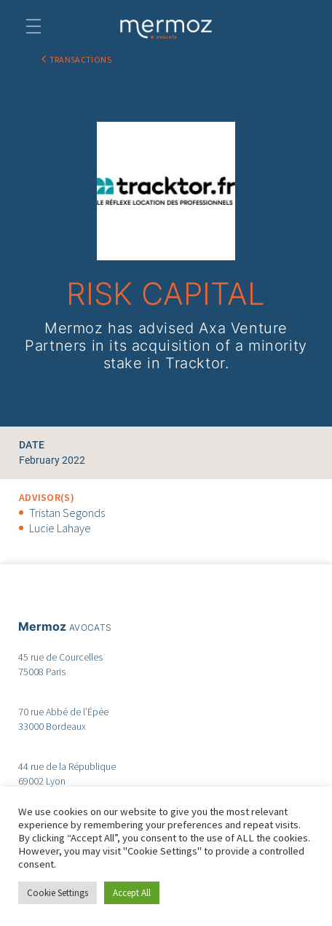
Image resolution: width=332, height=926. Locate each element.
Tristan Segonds (67, 512)
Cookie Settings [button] (57, 893)
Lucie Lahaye (60, 528)
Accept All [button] (132, 893)
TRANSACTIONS (80, 59)
